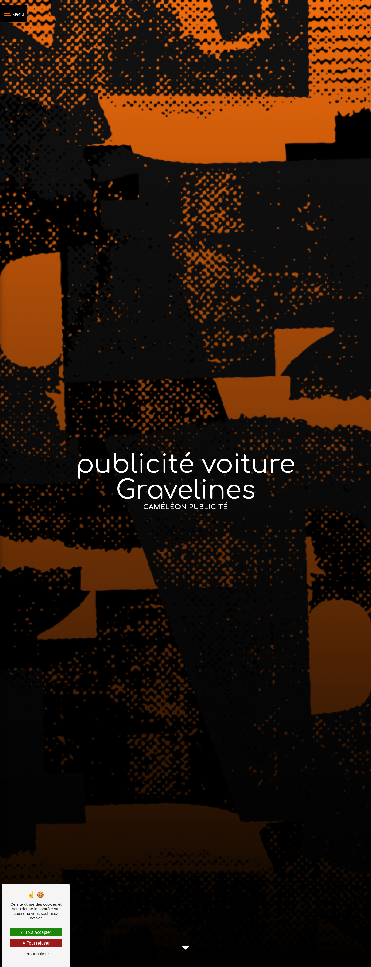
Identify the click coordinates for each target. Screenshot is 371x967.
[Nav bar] (13, 13)
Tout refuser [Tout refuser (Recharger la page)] (36, 943)
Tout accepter (36, 932)
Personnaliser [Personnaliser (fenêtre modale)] (36, 953)
